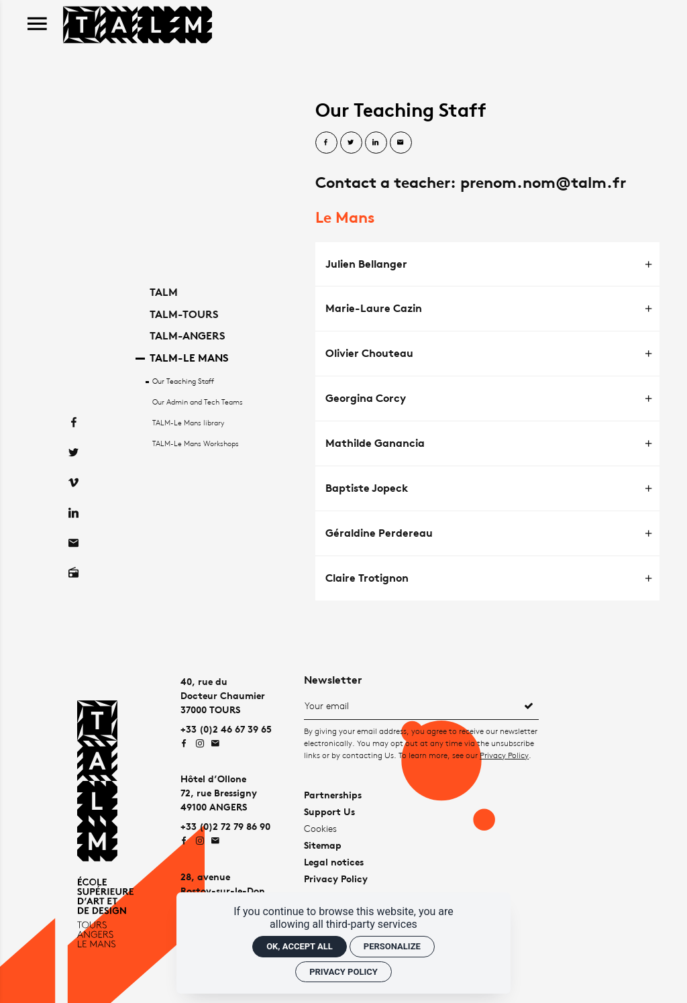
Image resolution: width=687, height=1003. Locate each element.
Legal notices (334, 861)
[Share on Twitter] (351, 142)
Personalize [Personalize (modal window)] (392, 946)
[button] (487, 264)
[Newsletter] (411, 705)
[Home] (137, 23)
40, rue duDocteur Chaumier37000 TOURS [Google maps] (222, 695)
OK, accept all (299, 946)
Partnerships (333, 794)
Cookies (320, 828)
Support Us (329, 811)
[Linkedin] (73, 491)
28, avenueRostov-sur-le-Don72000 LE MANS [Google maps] (222, 890)
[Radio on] (73, 552)
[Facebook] (73, 401)
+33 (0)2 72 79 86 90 (225, 826)
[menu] (37, 24)
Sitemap (322, 845)
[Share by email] (401, 142)
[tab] (487, 264)
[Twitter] (73, 431)
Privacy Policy (504, 755)
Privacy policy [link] (343, 972)
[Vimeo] (73, 461)
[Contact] (73, 521)
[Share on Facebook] (326, 142)
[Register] (529, 705)
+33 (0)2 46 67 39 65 (226, 729)
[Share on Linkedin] (376, 142)
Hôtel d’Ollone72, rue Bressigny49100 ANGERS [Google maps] (218, 792)
